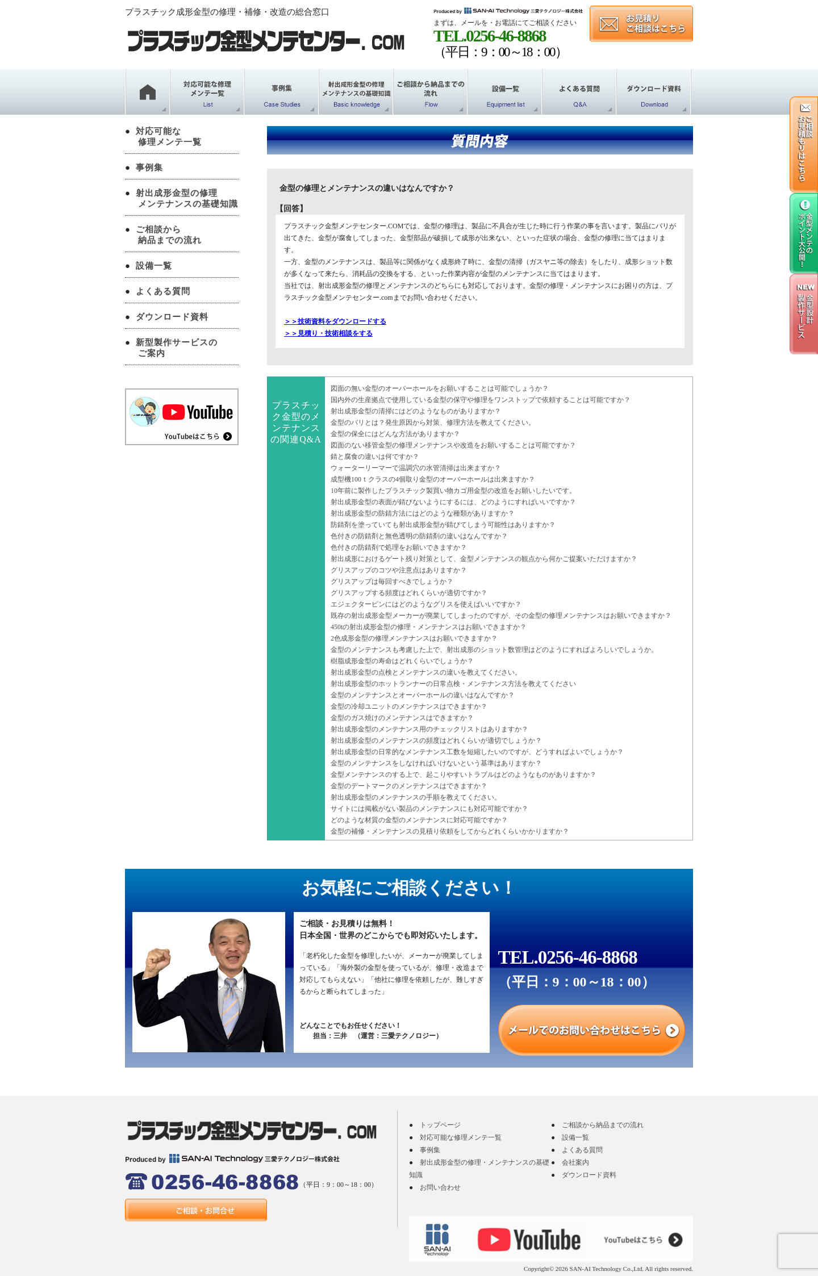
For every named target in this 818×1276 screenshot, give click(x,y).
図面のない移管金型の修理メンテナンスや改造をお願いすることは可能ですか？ (453, 445)
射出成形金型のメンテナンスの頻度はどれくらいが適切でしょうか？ (436, 740)
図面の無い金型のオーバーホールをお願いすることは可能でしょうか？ (440, 388)
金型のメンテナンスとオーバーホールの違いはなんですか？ (423, 695)
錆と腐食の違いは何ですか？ (375, 457)
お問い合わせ (440, 1187)
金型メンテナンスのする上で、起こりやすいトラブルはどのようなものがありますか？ (463, 775)
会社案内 (575, 1162)
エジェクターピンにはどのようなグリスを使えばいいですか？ (426, 604)
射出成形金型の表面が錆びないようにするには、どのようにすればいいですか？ (453, 502)
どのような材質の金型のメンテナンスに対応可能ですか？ (419, 820)
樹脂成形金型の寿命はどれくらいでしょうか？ (402, 661)
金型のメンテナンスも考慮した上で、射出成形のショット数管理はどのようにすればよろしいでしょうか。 (494, 650)
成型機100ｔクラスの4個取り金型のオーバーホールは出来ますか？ (433, 479)
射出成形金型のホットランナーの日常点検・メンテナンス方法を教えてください (453, 684)
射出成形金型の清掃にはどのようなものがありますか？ (416, 411)
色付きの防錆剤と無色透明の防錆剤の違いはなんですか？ (419, 536)
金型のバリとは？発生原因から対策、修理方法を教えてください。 (433, 422)
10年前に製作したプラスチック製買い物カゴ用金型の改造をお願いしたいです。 (453, 491)
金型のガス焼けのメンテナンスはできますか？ (402, 718)
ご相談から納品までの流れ (603, 1125)
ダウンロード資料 (172, 316)
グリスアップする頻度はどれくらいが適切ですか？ (409, 593)
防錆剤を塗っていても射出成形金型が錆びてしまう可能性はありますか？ (443, 525)
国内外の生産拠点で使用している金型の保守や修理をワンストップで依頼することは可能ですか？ (481, 400)
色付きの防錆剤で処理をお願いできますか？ (399, 547)
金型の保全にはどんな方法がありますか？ (395, 434)
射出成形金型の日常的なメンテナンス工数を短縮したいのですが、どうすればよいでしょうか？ (477, 752)
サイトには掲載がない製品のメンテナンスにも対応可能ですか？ (429, 809)
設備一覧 (154, 265)
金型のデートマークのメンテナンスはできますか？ (409, 786)
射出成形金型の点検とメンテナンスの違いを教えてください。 (426, 672)
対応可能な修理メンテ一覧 (461, 1137)
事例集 (149, 167)
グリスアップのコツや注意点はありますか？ (399, 570)
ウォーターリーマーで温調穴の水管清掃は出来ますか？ (416, 468)
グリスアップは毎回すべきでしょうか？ (392, 581)
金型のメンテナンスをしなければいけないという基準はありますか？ (436, 763)
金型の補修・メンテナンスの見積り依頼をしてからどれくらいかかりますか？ (450, 831)
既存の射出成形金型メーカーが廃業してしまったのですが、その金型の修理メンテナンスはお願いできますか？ (501, 616)
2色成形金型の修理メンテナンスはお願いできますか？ (414, 638)
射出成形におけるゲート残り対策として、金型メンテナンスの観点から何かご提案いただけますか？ (484, 559)
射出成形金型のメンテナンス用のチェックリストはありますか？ (429, 729)
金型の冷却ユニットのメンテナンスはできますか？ (409, 706)
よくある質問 (163, 291)
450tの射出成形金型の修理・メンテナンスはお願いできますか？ (429, 627)
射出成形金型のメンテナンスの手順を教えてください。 (416, 797)
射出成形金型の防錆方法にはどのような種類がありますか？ (423, 513)
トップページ (440, 1125)
